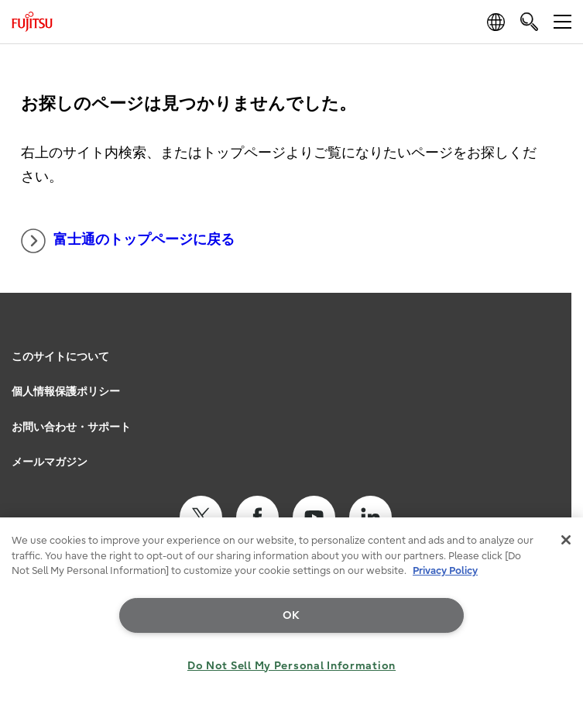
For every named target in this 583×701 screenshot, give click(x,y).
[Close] (566, 540)
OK (291, 615)
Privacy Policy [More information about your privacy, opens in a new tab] (445, 570)
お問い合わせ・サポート (71, 427)
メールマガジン (49, 462)
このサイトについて (60, 356)
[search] (529, 21)
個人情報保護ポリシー (66, 391)
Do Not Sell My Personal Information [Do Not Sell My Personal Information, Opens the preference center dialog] (291, 665)
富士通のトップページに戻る (128, 241)
